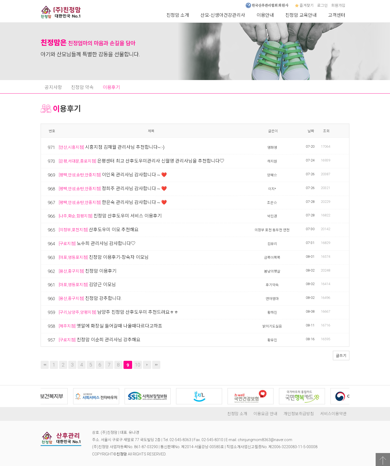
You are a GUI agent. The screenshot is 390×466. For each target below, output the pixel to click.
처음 (45, 365)
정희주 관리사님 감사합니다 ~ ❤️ (134, 188)
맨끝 (156, 365)
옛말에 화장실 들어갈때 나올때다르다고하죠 (119, 326)
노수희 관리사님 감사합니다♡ (106, 243)
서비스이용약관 (333, 413)
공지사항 (53, 87)
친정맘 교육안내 (301, 15)
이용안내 (265, 15)
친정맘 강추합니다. (103, 298)
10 (137, 365)
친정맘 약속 (82, 87)
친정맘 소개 (177, 15)
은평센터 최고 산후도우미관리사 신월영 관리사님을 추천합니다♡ (160, 161)
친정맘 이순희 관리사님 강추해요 (109, 339)
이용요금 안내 (265, 413)
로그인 (322, 5)
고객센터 (336, 15)
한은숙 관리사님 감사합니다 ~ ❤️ (134, 202)
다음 (147, 365)
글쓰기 (341, 355)
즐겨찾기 (304, 5)
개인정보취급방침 (299, 413)
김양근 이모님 (102, 284)
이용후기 (111, 87)
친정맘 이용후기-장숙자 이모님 (119, 257)
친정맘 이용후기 (100, 271)
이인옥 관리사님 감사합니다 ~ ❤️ (134, 174)
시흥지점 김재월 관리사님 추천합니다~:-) (124, 147)
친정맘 (121, 454)
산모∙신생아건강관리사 (222, 15)
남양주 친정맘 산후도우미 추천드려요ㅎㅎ (137, 312)
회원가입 (338, 5)
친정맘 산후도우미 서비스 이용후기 (127, 216)
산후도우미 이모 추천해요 (114, 229)
